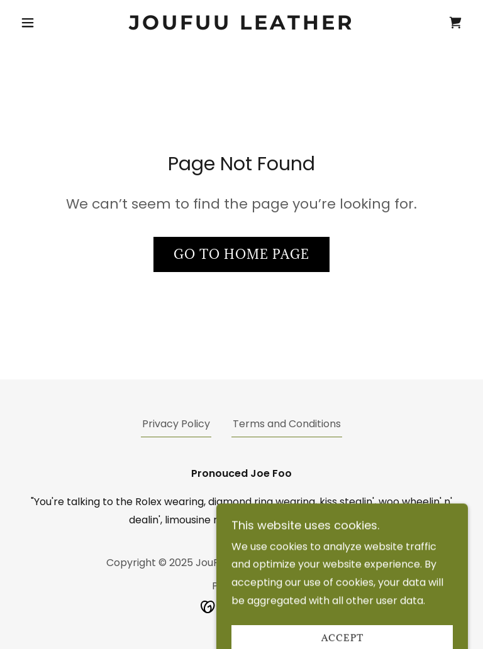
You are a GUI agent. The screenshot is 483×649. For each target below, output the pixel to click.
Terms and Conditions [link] (287, 424)
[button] (49, 22)
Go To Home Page (241, 254)
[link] (241, 26)
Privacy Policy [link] (176, 424)
